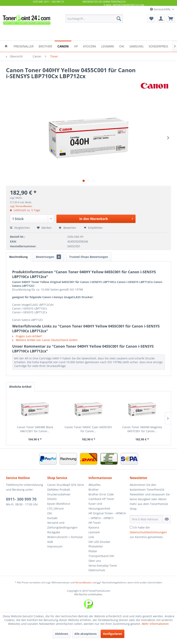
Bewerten (68, 228)
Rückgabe (53, 532)
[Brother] (45, 46)
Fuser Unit (95, 504)
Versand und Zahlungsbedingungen (62, 525)
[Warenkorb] (171, 19)
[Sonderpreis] (158, 46)
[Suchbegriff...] (94, 19)
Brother (93, 489)
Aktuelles (94, 485)
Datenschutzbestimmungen (148, 532)
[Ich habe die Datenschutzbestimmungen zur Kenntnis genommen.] (131, 527)
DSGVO (52, 499)
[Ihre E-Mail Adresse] (146, 519)
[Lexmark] (107, 46)
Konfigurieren (112, 634)
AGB (50, 542)
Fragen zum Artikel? (27, 336)
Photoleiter (95, 546)
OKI (49, 513)
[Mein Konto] (161, 19)
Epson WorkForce (58, 504)
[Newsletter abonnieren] (167, 519)
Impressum (54, 546)
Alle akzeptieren (85, 634)
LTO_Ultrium (55, 508)
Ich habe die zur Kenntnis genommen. (148, 532)
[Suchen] (119, 19)
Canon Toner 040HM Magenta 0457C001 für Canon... (142, 429)
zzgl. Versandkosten (21, 206)
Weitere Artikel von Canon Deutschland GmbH (44, 340)
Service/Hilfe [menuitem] (160, 9)
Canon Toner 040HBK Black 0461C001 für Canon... (35, 429)
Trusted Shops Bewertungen (88, 257)
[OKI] (122, 46)
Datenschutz (96, 570)
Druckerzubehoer (59, 494)
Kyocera (93, 527)
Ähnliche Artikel (20, 387)
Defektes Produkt (58, 489)
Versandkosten (83, 582)
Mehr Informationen (155, 624)
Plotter (92, 551)
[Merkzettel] (151, 19)
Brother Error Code (101, 494)
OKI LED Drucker (99, 542)
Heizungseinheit (99, 508)
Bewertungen (48, 256)
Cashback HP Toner (101, 499)
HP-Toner (94, 523)
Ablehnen (61, 634)
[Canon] (63, 46)
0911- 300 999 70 (21, 499)
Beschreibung (18, 257)
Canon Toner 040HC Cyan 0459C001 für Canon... (88, 429)
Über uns (94, 561)
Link (91, 537)
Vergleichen (20, 228)
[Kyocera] (89, 46)
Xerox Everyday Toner (102, 565)
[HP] (76, 46)
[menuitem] (94, 19)
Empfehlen (93, 228)
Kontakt (52, 518)
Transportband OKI (101, 556)
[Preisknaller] (23, 46)
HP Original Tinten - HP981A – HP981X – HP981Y (107, 515)
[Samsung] (136, 46)
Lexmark (94, 532)
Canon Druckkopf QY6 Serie (65, 485)
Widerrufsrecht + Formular (65, 537)
